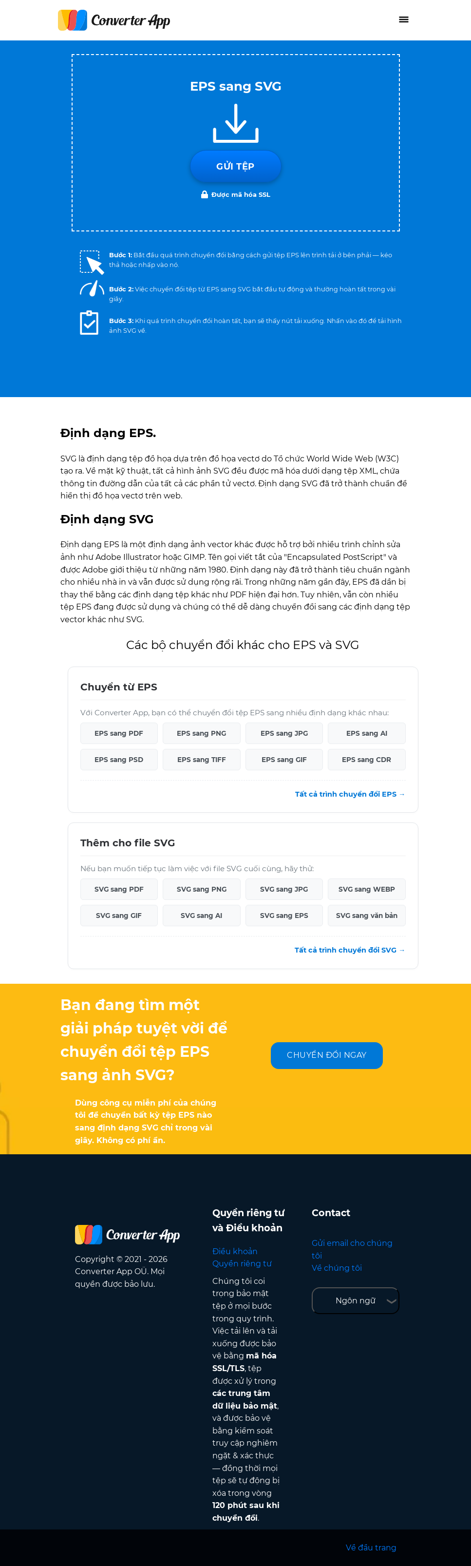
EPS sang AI (366, 733)
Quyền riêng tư (242, 1263)
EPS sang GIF (284, 760)
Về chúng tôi (337, 1268)
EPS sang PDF (118, 733)
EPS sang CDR (366, 760)
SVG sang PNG (201, 889)
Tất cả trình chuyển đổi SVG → (350, 950)
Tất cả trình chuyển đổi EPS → (350, 794)
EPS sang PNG (201, 733)
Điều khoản (235, 1251)
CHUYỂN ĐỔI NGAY (327, 1055)
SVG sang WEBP (367, 889)
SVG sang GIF (119, 915)
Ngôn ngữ (356, 1300)
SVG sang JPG (284, 889)
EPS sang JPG (284, 733)
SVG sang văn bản (366, 915)
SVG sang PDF (119, 889)
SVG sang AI (201, 915)
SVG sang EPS (284, 915)
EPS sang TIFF (201, 760)
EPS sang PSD (118, 760)
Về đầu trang (371, 1547)
